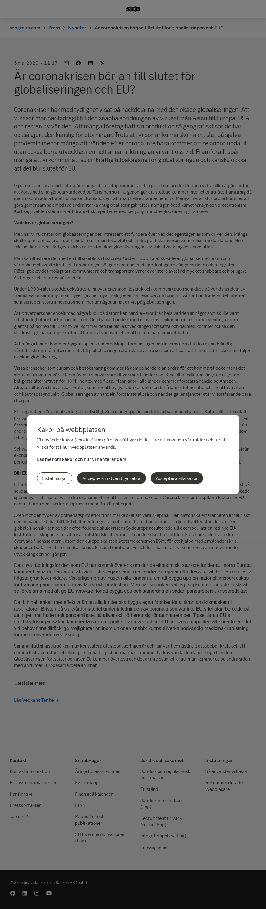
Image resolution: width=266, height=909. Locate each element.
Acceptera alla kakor (177, 478)
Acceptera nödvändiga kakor (111, 478)
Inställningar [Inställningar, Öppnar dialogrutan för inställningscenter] (54, 478)
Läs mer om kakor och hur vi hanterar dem (81, 459)
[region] (133, 454)
